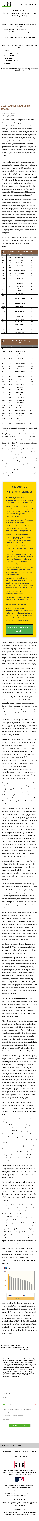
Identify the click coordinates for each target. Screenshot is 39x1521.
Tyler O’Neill (19, 293)
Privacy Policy (22, 1457)
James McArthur (19, 324)
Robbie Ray (19, 329)
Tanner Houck (19, 327)
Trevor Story (19, 286)
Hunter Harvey (19, 311)
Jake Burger (19, 283)
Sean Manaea (19, 314)
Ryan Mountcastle (19, 298)
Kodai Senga (6, 153)
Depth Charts (9, 58)
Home (6, 51)
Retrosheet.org (19, 1509)
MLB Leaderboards (11, 53)
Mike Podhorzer (9, 113)
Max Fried (19, 268)
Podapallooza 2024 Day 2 (12, 1345)
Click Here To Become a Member (19, 629)
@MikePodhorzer (30, 1375)
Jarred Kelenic (20, 296)
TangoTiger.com (19, 1499)
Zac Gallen (20, 265)
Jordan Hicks (19, 316)
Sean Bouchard (19, 322)
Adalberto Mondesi (10, 890)
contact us (32, 37)
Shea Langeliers (19, 306)
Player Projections (11, 61)
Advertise (25, 1452)
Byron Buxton (20, 301)
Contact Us (16, 1452)
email (17, 1376)
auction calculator (29, 434)
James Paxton (20, 309)
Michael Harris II (19, 260)
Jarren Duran (19, 1051)
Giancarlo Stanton (19, 303)
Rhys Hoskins (20, 998)
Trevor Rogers (19, 319)
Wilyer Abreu (31, 1051)
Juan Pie (23, 887)
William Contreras (19, 270)
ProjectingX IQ (29, 1359)
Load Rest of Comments (19, 1425)
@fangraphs (7, 1452)
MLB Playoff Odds (11, 56)
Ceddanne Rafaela (30, 1042)
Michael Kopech (19, 332)
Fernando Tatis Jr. (20, 257)
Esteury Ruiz (19, 278)
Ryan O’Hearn (30, 1111)
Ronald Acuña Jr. (8, 437)
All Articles (8, 63)
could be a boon (11, 1085)
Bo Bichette (19, 262)
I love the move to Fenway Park (19, 1030)
